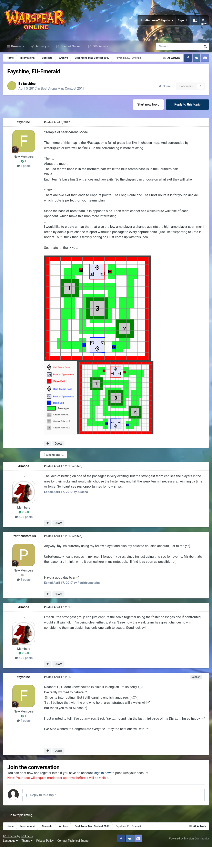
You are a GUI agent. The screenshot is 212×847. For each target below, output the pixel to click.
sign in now (102, 773)
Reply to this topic (187, 105)
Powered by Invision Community (189, 838)
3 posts (24, 580)
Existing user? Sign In (156, 20)
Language (10, 841)
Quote (58, 443)
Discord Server (70, 46)
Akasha (23, 466)
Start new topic (148, 105)
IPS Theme (10, 836)
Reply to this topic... (42, 795)
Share (165, 86)
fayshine (29, 84)
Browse (16, 46)
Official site (100, 46)
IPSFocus (27, 836)
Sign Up (183, 20)
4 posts (24, 166)
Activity (41, 46)
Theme (26, 841)
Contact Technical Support (73, 841)
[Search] (168, 46)
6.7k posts (24, 517)
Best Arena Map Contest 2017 (63, 89)
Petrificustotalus (23, 536)
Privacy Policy (45, 841)
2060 (24, 512)
